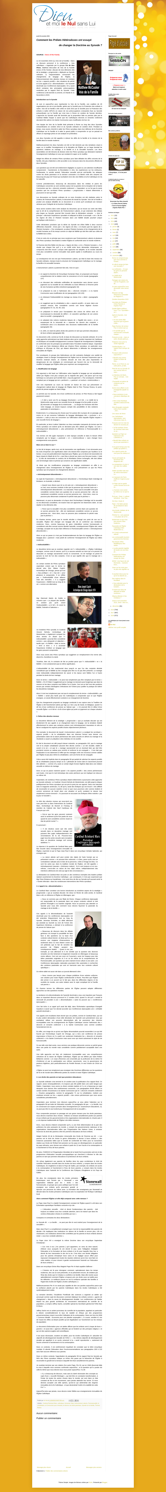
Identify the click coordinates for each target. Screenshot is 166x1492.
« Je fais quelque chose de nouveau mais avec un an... (120, 429)
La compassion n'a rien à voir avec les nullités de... (120, 466)
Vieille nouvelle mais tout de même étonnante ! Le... (120, 472)
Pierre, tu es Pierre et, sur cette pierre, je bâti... (120, 365)
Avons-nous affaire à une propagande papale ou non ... (120, 389)
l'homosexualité (92, 1403)
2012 (112, 215)
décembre (115, 606)
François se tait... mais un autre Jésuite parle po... (120, 338)
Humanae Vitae (69, 1403)
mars (114, 232)
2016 (112, 610)
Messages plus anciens (94, 1467)
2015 (112, 224)
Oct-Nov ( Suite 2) (118, 501)
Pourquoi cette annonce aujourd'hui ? (120, 354)
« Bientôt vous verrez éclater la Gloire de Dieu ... (119, 359)
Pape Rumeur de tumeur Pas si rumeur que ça (120, 327)
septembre (116, 249)
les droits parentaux (75, 1405)
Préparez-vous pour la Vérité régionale (119, 342)
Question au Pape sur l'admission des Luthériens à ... (119, 435)
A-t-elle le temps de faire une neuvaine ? (120, 265)
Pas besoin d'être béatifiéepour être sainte (118, 543)
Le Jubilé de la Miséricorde (117, 276)
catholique (61, 1403)
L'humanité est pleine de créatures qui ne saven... (120, 383)
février (114, 229)
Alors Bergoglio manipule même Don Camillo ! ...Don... (120, 409)
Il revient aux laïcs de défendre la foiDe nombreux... (119, 591)
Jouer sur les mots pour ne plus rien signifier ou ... (120, 569)
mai (113, 238)
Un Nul (113, 624)
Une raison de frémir (119, 413)
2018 (112, 615)
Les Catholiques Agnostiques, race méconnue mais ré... (119, 418)
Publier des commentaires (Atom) (57, 1471)
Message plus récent (44, 1467)
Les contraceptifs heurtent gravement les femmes (120, 538)
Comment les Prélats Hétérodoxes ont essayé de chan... (119, 556)
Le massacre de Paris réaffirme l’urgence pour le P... (120, 479)
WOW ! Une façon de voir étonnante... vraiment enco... (120, 562)
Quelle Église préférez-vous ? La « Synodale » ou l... (120, 310)
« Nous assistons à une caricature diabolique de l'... (120, 396)
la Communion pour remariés (53, 1405)
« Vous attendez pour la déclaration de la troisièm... (120, 585)
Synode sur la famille (88, 1405)
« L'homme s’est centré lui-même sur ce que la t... (120, 491)
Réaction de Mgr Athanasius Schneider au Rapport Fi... (120, 294)
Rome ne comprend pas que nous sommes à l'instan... (120, 259)
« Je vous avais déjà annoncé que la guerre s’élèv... (120, 321)
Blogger (104, 1482)
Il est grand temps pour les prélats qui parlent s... (121, 447)
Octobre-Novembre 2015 (120, 299)
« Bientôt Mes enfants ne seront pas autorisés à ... (120, 442)
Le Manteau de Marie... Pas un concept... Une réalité (120, 376)
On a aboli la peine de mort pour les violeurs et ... (120, 453)
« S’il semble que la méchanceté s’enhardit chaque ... (120, 332)
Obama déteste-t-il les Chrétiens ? (119, 597)
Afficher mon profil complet (117, 627)
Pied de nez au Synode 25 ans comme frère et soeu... (120, 370)
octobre (115, 252)
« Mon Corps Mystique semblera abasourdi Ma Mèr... (120, 402)
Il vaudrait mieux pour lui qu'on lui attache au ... (120, 575)
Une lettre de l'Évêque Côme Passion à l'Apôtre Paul (119, 304)
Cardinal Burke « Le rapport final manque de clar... (120, 348)
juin (113, 241)
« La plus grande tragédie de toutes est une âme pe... (120, 550)
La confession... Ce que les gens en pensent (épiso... (120, 270)
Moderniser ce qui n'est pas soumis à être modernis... (119, 521)
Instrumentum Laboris (80, 1403)
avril (114, 235)
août (114, 247)
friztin (90, 1482)
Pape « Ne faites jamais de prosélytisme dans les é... (120, 505)
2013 (112, 218)
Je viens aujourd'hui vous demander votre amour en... (120, 288)
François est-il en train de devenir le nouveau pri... (120, 424)
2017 (112, 612)
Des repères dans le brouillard (118, 579)
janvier (114, 226)
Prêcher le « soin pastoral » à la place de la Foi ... (120, 516)
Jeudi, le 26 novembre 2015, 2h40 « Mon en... (120, 601)
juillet (114, 244)
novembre (115, 255)
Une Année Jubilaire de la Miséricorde (120, 511)
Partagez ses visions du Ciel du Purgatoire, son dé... (120, 282)
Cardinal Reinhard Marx (50, 1403)
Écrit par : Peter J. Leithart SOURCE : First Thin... (120, 497)
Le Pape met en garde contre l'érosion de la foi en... (120, 485)
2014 (112, 221)
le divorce (66, 1405)
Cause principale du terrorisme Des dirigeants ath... (118, 459)
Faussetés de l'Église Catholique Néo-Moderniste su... (119, 527)
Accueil (68, 1467)
